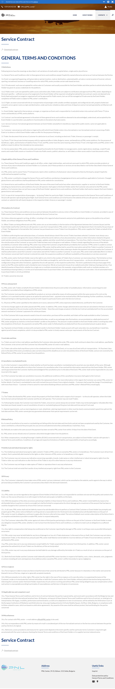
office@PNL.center (44, 620)
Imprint (95, 671)
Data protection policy (100, 676)
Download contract (11, 50)
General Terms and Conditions (103, 678)
